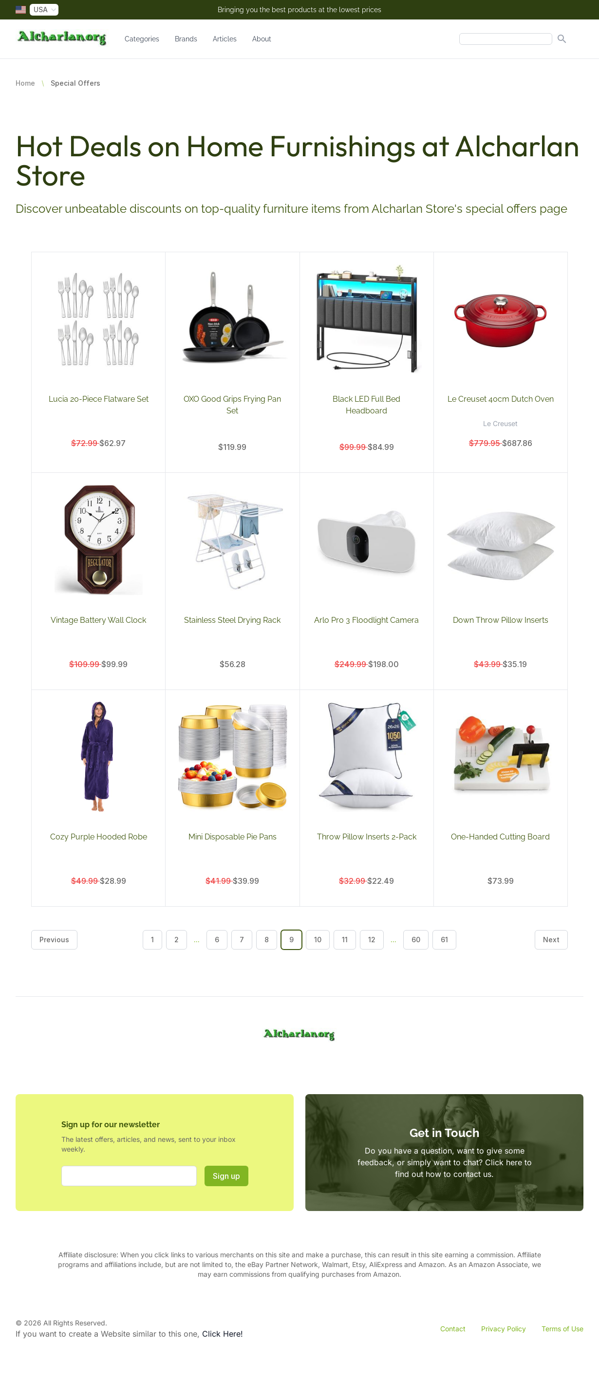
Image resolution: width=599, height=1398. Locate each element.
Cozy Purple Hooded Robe (98, 836)
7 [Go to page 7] (242, 939)
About (261, 39)
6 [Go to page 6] (217, 939)
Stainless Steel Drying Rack (232, 620)
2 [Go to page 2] (176, 939)
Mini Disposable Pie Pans (232, 836)
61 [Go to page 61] (444, 939)
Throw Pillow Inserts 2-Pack (366, 836)
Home (25, 83)
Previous (54, 939)
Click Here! (222, 1334)
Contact (453, 1328)
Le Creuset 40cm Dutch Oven (501, 399)
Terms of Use (562, 1328)
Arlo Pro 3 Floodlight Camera (366, 620)
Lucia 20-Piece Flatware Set (99, 399)
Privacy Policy (503, 1328)
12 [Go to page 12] (371, 939)
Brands (186, 39)
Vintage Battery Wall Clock (98, 620)
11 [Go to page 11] (345, 939)
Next (551, 939)
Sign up (226, 1176)
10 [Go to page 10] (317, 939)
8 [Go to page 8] (266, 939)
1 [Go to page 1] (152, 939)
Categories (142, 39)
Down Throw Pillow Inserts (500, 620)
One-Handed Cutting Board (500, 836)
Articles (225, 39)
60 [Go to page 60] (416, 939)
